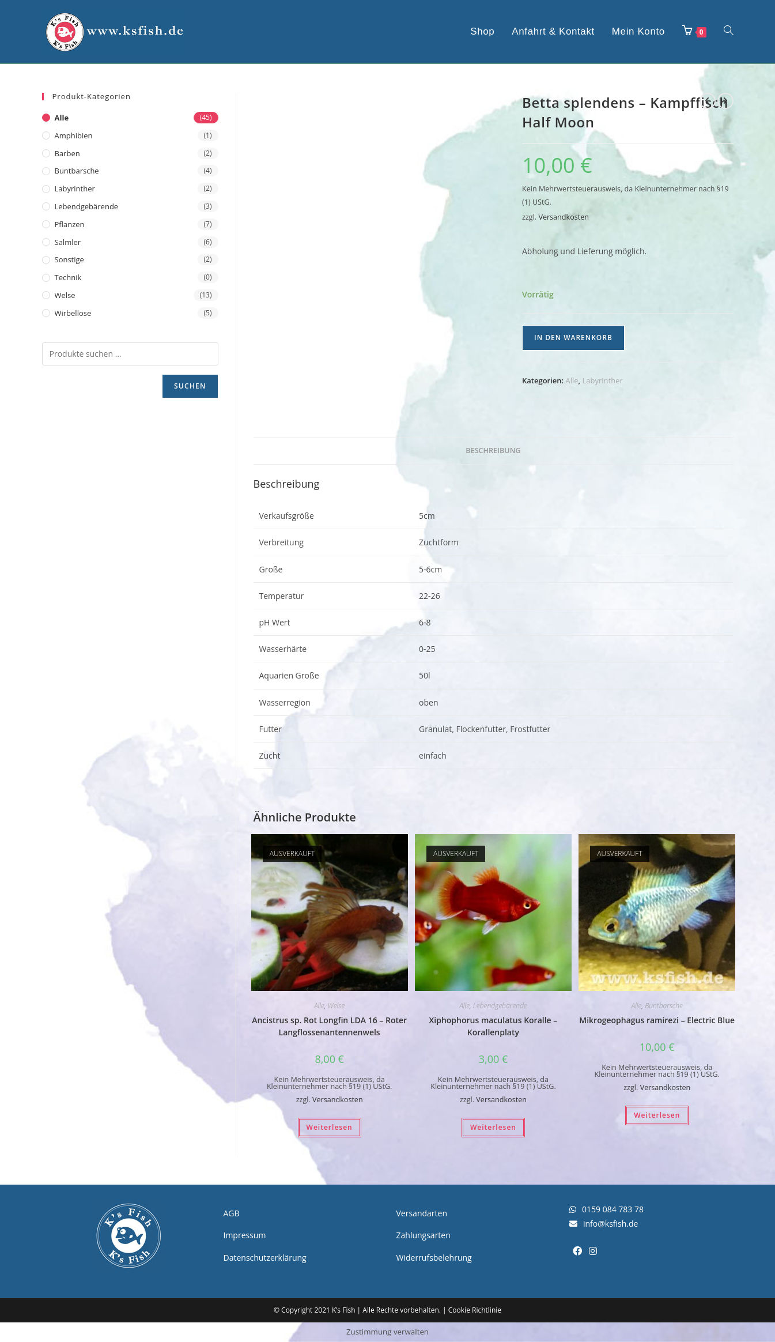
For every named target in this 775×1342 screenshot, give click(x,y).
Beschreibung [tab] (493, 450)
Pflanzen (70, 224)
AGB (232, 1213)
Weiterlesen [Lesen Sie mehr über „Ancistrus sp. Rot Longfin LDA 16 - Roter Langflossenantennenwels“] (330, 1127)
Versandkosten (563, 217)
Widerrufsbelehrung (434, 1257)
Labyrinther (603, 380)
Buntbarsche (664, 1006)
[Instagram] (593, 1251)
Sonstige (69, 259)
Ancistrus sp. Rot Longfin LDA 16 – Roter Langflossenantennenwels (329, 1026)
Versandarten (421, 1213)
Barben (67, 153)
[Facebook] (577, 1251)
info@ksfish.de (603, 1223)
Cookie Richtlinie (474, 1310)
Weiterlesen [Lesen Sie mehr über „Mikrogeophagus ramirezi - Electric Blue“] (657, 1115)
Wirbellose (73, 313)
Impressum (245, 1235)
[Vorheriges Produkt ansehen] (708, 101)
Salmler (68, 242)
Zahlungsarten (423, 1235)
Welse (336, 1006)
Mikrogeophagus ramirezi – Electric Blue (657, 1020)
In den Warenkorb (573, 337)
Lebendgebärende (500, 1006)
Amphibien (74, 135)
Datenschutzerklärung (265, 1257)
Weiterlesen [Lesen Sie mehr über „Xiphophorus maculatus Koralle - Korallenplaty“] (493, 1127)
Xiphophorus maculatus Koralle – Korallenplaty (493, 1026)
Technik (68, 277)
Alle (572, 380)
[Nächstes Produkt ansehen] (725, 101)
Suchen (190, 386)
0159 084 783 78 (606, 1209)
